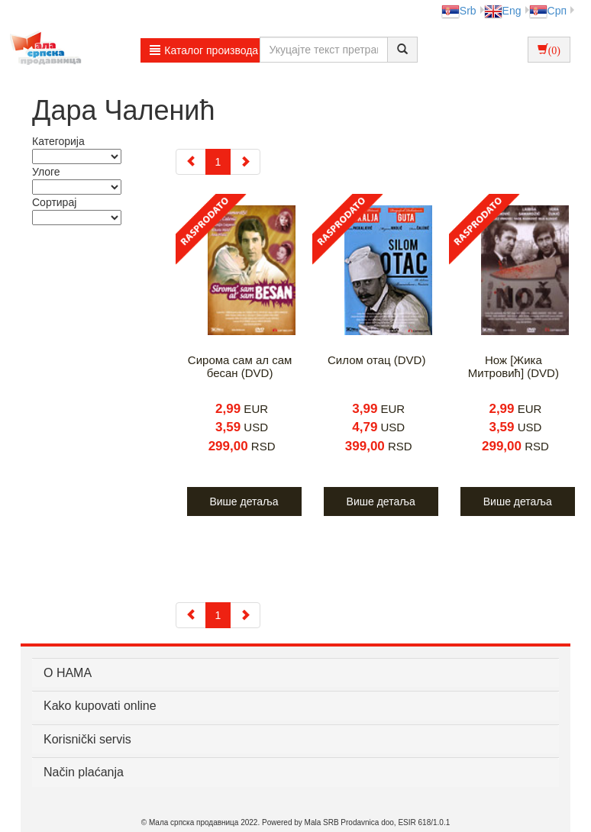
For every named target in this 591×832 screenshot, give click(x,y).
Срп (548, 11)
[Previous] (191, 162)
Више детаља (243, 501)
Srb (458, 11)
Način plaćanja (84, 772)
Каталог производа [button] (204, 50)
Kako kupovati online (100, 705)
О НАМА (68, 672)
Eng (503, 11)
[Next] (245, 162)
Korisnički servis (87, 739)
